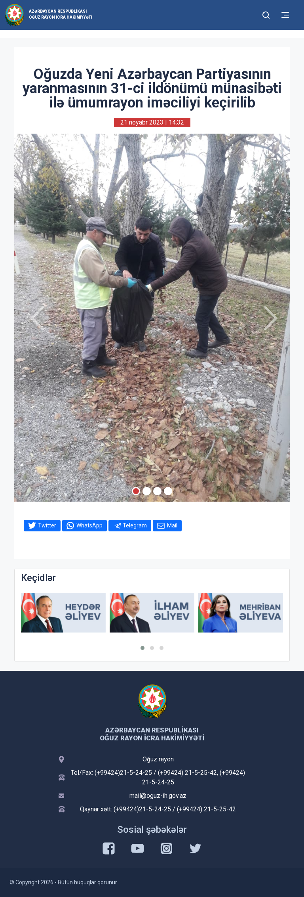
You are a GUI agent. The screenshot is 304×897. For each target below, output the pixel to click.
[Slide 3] (157, 491)
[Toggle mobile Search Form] (266, 14)
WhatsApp (89, 525)
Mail (172, 525)
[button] (142, 648)
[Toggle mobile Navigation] (285, 15)
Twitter (47, 525)
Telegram (135, 525)
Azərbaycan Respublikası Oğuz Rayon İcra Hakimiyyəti (60, 14)
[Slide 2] (146, 491)
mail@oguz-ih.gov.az (157, 795)
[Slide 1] (136, 491)
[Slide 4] (168, 491)
